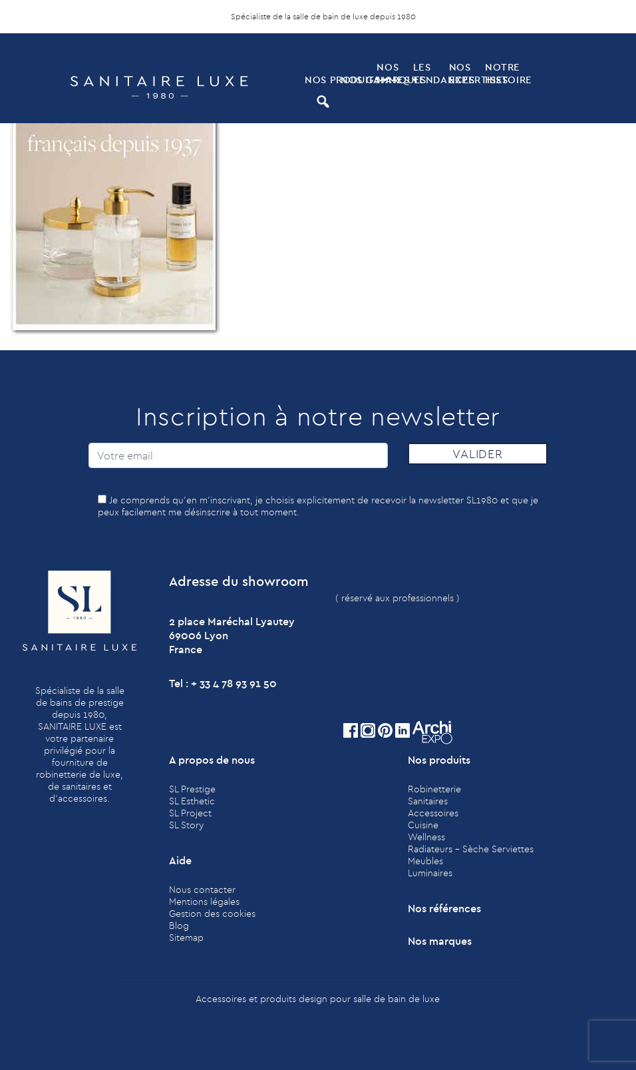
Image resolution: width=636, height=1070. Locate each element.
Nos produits (321, 79)
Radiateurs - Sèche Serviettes (471, 849)
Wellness (426, 837)
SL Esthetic (192, 801)
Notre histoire (501, 73)
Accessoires (433, 813)
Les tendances (429, 73)
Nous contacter (202, 890)
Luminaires (430, 873)
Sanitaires (428, 801)
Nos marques (393, 73)
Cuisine (423, 825)
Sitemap (186, 937)
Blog (179, 926)
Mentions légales (204, 902)
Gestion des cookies (212, 914)
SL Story (186, 825)
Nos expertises (465, 73)
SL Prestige (192, 789)
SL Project (190, 813)
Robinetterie (434, 789)
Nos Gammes (357, 79)
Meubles (425, 861)
